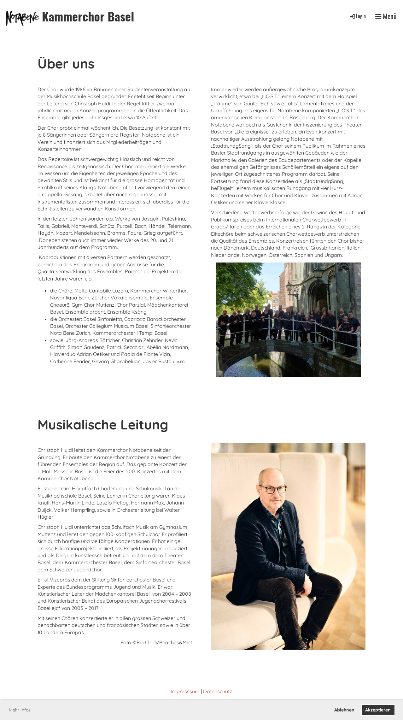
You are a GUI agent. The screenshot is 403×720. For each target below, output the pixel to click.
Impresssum (185, 691)
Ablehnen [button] (344, 710)
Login (357, 16)
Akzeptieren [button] (378, 710)
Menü (386, 16)
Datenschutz (217, 691)
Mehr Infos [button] (20, 710)
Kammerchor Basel (88, 16)
